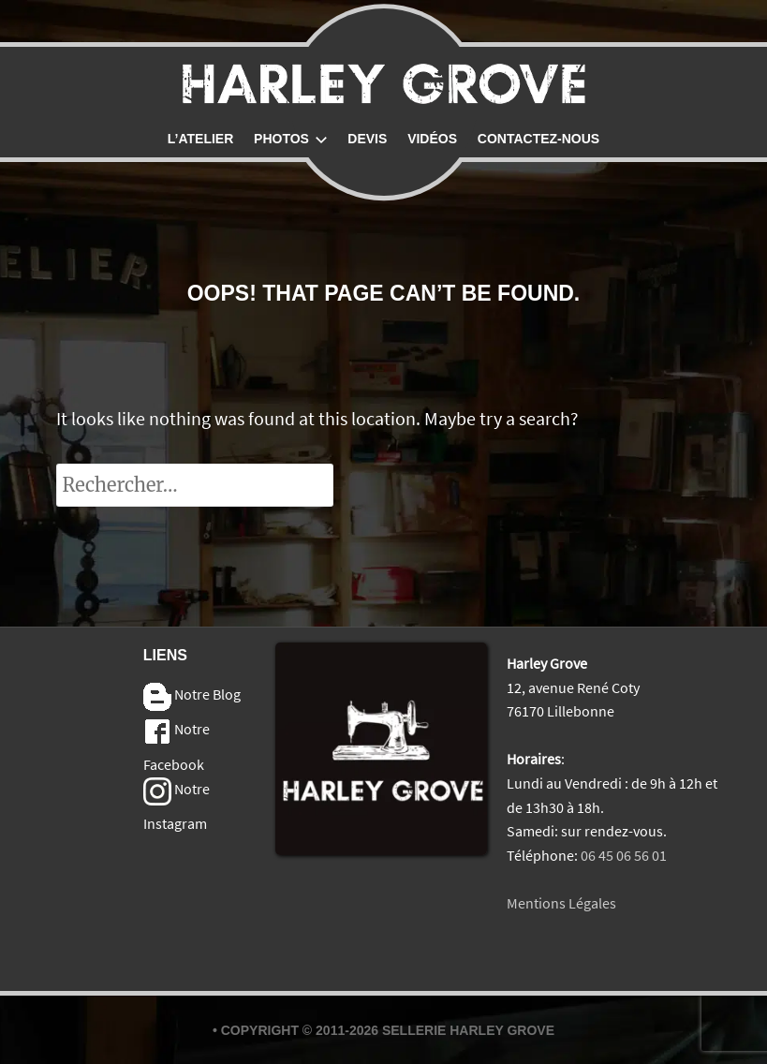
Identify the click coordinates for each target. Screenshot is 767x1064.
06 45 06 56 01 (624, 855)
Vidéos (432, 138)
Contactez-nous (538, 138)
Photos (290, 138)
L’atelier (201, 138)
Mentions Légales (561, 903)
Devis (367, 138)
